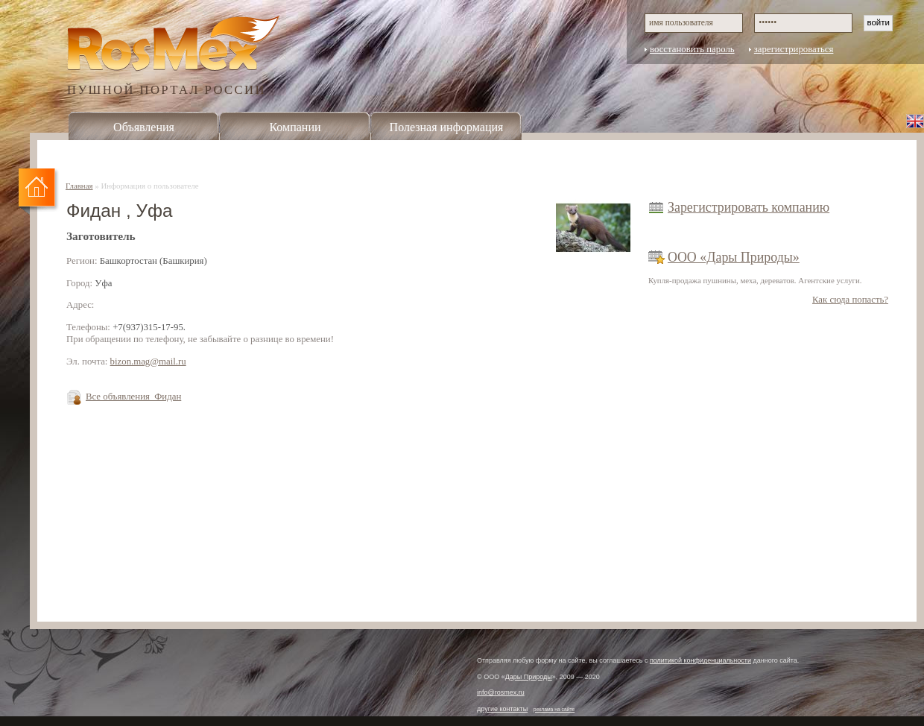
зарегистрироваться (794, 49)
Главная (79, 185)
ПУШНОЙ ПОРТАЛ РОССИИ (166, 89)
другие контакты (502, 709)
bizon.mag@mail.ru (148, 361)
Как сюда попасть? (850, 299)
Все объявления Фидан (133, 396)
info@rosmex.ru (501, 692)
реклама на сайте (554, 709)
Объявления (143, 127)
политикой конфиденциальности (700, 660)
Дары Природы (528, 677)
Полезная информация (447, 127)
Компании (294, 127)
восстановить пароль (692, 49)
